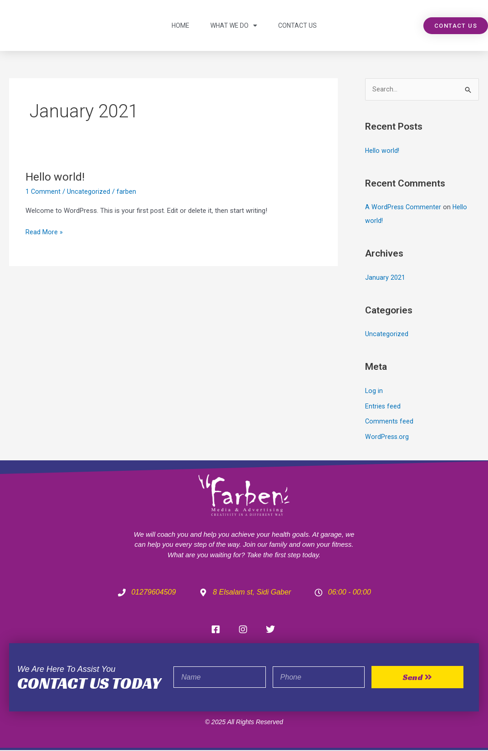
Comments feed (389, 422)
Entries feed (383, 407)
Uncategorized (89, 191)
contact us (297, 25)
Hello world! (55, 176)
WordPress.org (387, 437)
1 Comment (43, 191)
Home (180, 25)
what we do (233, 25)
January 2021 (385, 278)
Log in (374, 391)
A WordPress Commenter (403, 208)
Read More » (44, 231)
